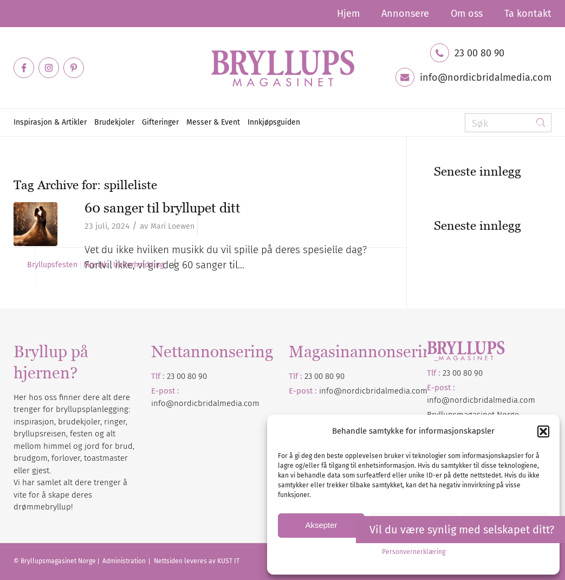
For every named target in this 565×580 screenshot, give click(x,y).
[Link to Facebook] (24, 67)
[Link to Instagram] (48, 67)
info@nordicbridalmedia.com (485, 77)
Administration (124, 561)
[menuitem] (348, 13)
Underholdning (138, 265)
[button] (543, 431)
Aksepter (321, 525)
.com (418, 391)
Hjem (348, 14)
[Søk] (508, 122)
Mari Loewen (172, 226)
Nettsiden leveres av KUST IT (196, 561)
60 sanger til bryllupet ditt (163, 207)
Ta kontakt (527, 14)
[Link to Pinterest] (73, 67)
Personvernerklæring (413, 552)
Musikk (95, 265)
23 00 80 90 (479, 53)
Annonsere (405, 14)
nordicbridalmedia (376, 391)
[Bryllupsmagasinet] (283, 67)
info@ (330, 391)
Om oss (467, 14)
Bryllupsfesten (52, 265)
